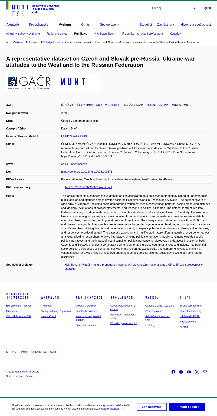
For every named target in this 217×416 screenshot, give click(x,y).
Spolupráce (121, 297)
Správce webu (14, 376)
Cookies (29, 376)
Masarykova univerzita (17, 295)
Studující (146, 24)
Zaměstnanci (166, 24)
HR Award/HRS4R (190, 316)
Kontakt (184, 326)
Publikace (80, 33)
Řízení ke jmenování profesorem (142, 33)
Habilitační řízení (104, 33)
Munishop (11, 311)
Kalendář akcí (48, 316)
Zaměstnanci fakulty (191, 311)
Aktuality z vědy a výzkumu (23, 33)
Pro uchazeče (89, 297)
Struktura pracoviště (191, 305)
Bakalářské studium (86, 311)
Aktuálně (50, 297)
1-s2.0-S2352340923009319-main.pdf (88, 187)
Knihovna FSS (39, 351)
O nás (185, 297)
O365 (53, 351)
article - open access (74, 163)
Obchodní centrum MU (18, 316)
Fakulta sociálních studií (74, 136)
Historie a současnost (196, 24)
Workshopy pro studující (123, 323)
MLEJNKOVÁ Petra (157, 105)
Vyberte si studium (85, 305)
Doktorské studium (85, 325)
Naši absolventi (188, 321)
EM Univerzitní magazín (19, 305)
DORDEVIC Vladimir (107, 105)
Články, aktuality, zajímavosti (56, 311)
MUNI (24, 351)
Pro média (46, 305)
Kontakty (175, 33)
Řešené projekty (57, 33)
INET (15, 351)
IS (7, 351)
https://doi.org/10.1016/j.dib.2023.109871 (86, 171)
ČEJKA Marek (85, 105)
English (205, 8)
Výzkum (152, 297)
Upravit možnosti (112, 410)
